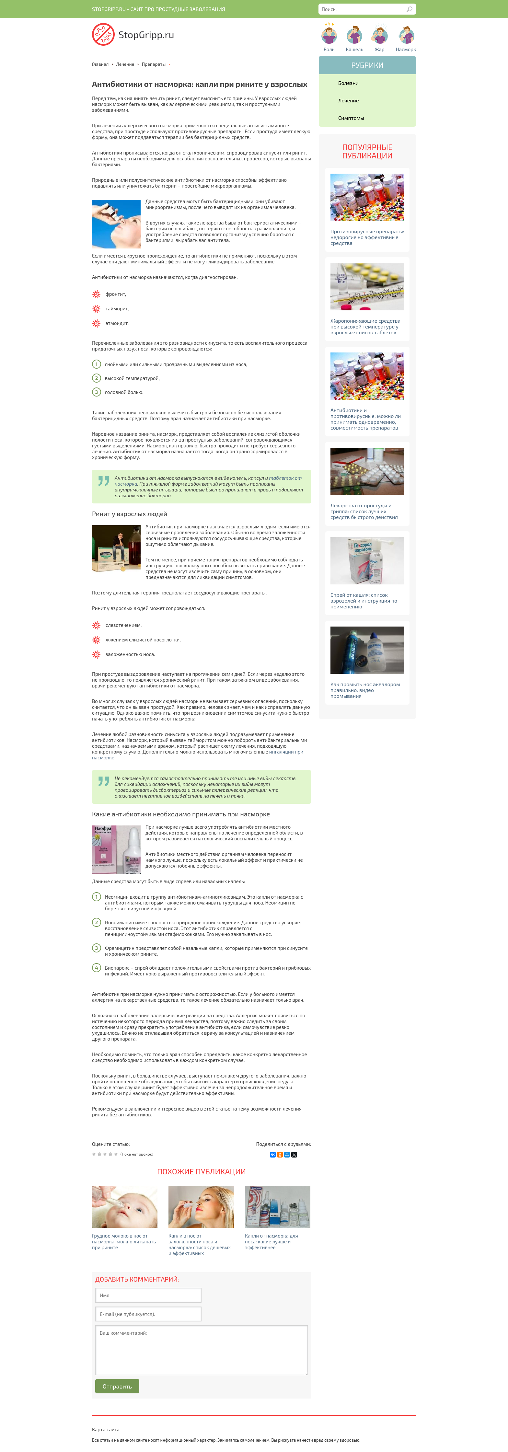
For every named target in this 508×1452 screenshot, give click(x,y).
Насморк (406, 49)
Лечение (348, 100)
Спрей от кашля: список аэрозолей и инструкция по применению (363, 600)
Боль (329, 49)
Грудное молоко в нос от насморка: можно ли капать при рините (124, 1241)
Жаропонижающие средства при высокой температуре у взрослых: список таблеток (365, 326)
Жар (380, 49)
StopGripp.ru (146, 34)
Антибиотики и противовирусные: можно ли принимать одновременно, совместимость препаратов (365, 419)
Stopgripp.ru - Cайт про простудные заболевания (158, 9)
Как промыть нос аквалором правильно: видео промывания (365, 690)
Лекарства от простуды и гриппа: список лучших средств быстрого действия (364, 511)
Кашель (354, 49)
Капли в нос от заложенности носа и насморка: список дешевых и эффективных (199, 1244)
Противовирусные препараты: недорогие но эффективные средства (367, 237)
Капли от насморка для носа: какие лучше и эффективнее (271, 1241)
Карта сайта (106, 1429)
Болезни (348, 83)
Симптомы (351, 118)
